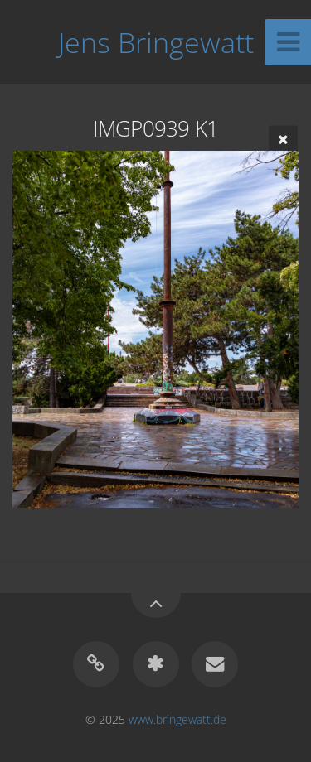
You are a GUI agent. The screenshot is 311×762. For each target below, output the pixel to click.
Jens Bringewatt (156, 42)
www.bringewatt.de (177, 719)
